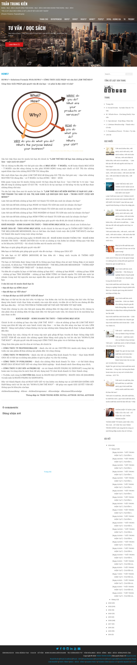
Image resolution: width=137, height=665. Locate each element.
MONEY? (92, 19)
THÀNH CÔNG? (103, 662)
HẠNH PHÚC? (91, 662)
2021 (110, 610)
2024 (110, 445)
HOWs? (75, 19)
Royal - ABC (77, 659)
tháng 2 (114, 599)
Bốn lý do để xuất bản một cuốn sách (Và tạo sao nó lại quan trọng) (125, 248)
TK (124, 19)
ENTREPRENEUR (56, 19)
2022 (110, 606)
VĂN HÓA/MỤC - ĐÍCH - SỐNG (95, 653)
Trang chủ (44, 19)
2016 (110, 627)
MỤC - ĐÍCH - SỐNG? (77, 662)
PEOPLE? (101, 19)
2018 (110, 620)
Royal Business (88, 659)
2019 (110, 617)
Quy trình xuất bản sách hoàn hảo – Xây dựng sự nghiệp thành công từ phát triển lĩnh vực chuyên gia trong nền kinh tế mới (120, 275)
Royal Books (54, 659)
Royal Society (131, 656)
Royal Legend (112, 659)
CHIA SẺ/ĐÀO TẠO (22, 653)
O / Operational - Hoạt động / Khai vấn (119, 121)
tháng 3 (114, 449)
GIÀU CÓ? (114, 662)
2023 (110, 603)
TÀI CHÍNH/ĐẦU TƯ (74, 653)
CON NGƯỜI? (53, 662)
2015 (110, 631)
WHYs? (67, 19)
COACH (33, 653)
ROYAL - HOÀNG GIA (114, 19)
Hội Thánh (132, 659)
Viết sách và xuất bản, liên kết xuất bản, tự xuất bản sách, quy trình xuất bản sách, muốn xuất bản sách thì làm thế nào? (120, 386)
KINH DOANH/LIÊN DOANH (55, 653)
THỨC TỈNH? (64, 662)
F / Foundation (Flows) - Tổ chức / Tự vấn (120, 131)
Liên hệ (108, 135)
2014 (110, 634)
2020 (110, 613)
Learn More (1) (14, 44)
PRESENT (131, 19)
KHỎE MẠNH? (124, 662)
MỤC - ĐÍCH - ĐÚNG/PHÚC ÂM (119, 653)
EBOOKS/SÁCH (8, 653)
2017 (110, 624)
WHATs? (84, 19)
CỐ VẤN (40, 653)
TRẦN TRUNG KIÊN (14, 3)
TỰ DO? (133, 662)
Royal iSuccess (100, 659)
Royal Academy (66, 659)
